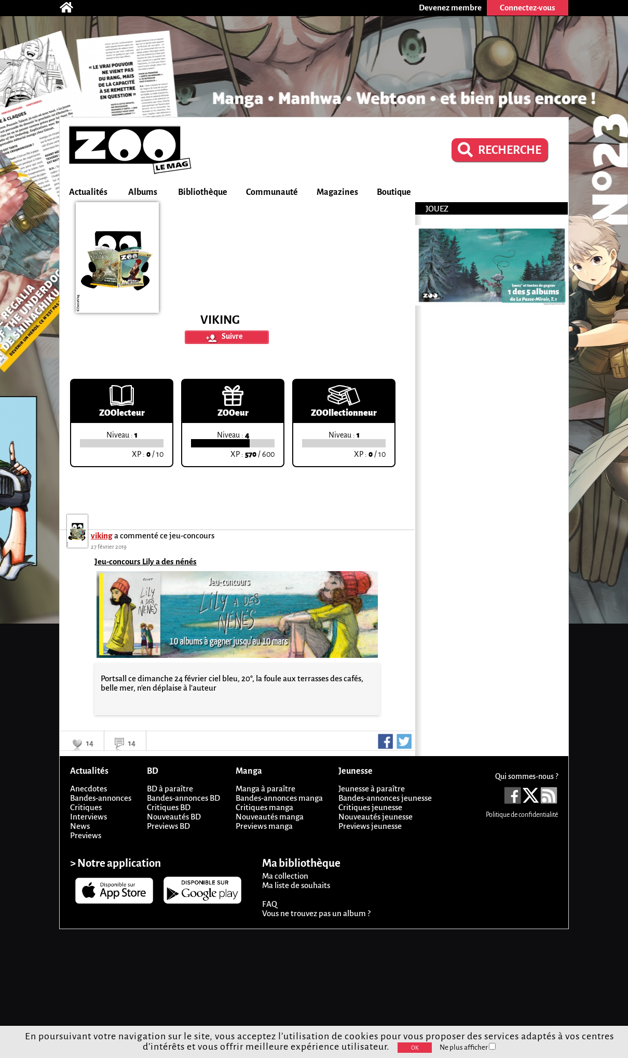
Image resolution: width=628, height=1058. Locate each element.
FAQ (269, 904)
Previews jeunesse (370, 826)
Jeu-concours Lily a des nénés (145, 561)
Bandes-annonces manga (279, 798)
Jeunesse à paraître (371, 788)
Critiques (86, 807)
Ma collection (285, 875)
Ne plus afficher (468, 1047)
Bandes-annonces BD (183, 798)
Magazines (337, 192)
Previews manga (264, 826)
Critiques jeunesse (370, 807)
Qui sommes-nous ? (526, 776)
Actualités (88, 192)
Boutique (394, 192)
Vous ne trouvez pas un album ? (316, 913)
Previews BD (168, 826)
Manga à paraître (265, 788)
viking (102, 535)
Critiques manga (264, 807)
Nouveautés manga (270, 816)
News (80, 826)
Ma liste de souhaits (296, 885)
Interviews (88, 816)
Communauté (272, 192)
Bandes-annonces (100, 798)
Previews (85, 835)
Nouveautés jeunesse (375, 816)
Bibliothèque (202, 192)
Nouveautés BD (174, 816)
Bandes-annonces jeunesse (385, 798)
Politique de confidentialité (522, 814)
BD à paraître (170, 788)
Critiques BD (168, 807)
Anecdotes (88, 788)
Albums (142, 192)
